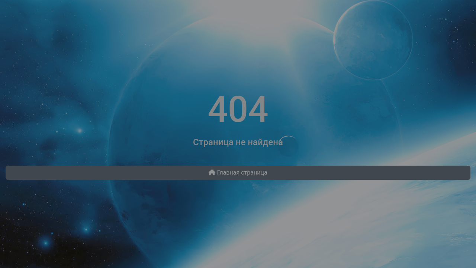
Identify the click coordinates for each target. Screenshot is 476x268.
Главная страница (238, 172)
